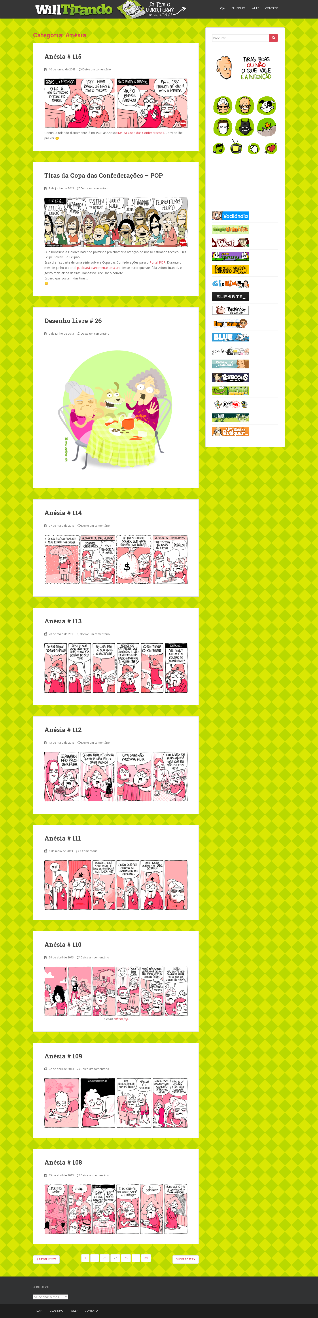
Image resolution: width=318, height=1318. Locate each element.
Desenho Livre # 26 (73, 321)
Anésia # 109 (63, 1056)
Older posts (185, 1259)
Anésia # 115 (62, 56)
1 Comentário (89, 851)
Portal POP (157, 262)
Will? (255, 8)
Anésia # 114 (63, 513)
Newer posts (46, 1259)
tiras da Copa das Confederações (140, 133)
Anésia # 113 (63, 621)
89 (146, 1258)
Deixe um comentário (96, 69)
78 (125, 1258)
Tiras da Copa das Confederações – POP (103, 175)
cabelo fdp (121, 1019)
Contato (271, 8)
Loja (222, 8)
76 (104, 1258)
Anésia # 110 (62, 944)
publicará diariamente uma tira (99, 268)
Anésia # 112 (63, 730)
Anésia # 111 (62, 838)
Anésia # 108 (63, 1162)
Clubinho (238, 8)
